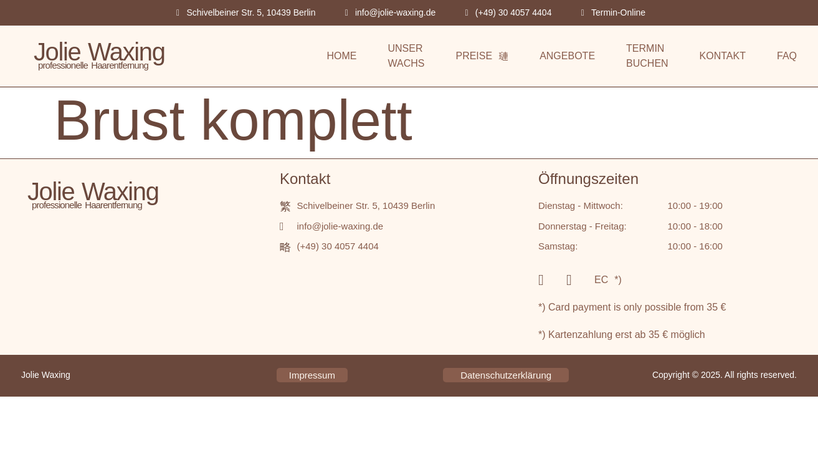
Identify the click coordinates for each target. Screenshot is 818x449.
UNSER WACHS (406, 56)
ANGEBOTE (567, 56)
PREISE (481, 56)
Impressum (312, 375)
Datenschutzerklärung (505, 375)
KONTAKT (723, 56)
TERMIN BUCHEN (647, 56)
